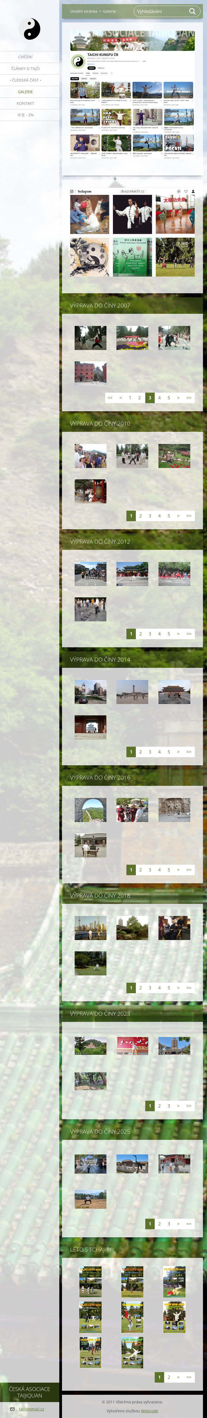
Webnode (149, 1410)
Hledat (192, 11)
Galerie (25, 91)
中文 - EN (26, 114)
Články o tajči (25, 68)
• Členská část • (25, 80)
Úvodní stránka (83, 11)
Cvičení (25, 56)
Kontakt (25, 103)
